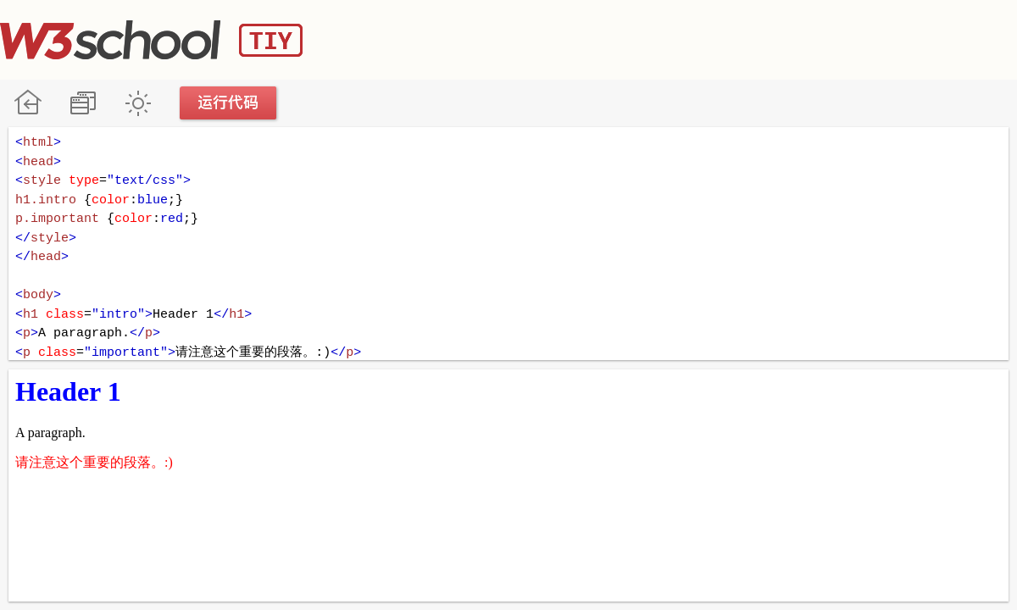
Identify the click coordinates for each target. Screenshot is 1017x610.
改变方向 (82, 103)
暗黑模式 (137, 103)
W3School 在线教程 (27, 103)
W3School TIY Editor (151, 40)
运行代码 (228, 103)
